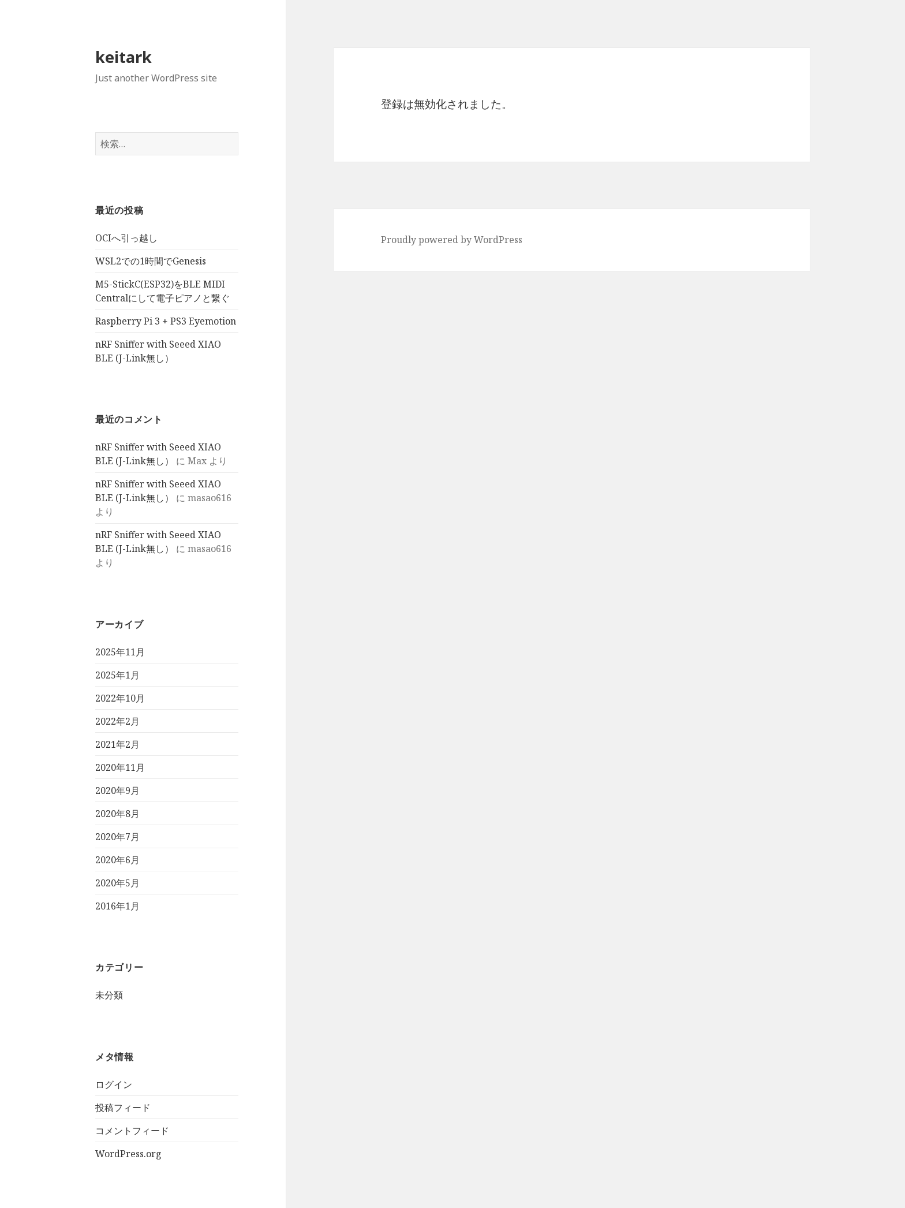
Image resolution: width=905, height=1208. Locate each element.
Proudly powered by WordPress (451, 239)
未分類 (109, 995)
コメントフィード (132, 1130)
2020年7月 (117, 836)
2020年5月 (117, 883)
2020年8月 (117, 813)
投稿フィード (123, 1107)
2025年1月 (117, 675)
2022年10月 (120, 698)
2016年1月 (117, 906)
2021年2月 (117, 744)
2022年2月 (117, 721)
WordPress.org (128, 1153)
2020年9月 (117, 790)
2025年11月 (120, 652)
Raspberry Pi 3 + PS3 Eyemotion (165, 321)
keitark (123, 57)
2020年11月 (120, 767)
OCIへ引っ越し (126, 238)
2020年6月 (117, 859)
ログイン (113, 1084)
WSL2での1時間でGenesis (150, 261)
